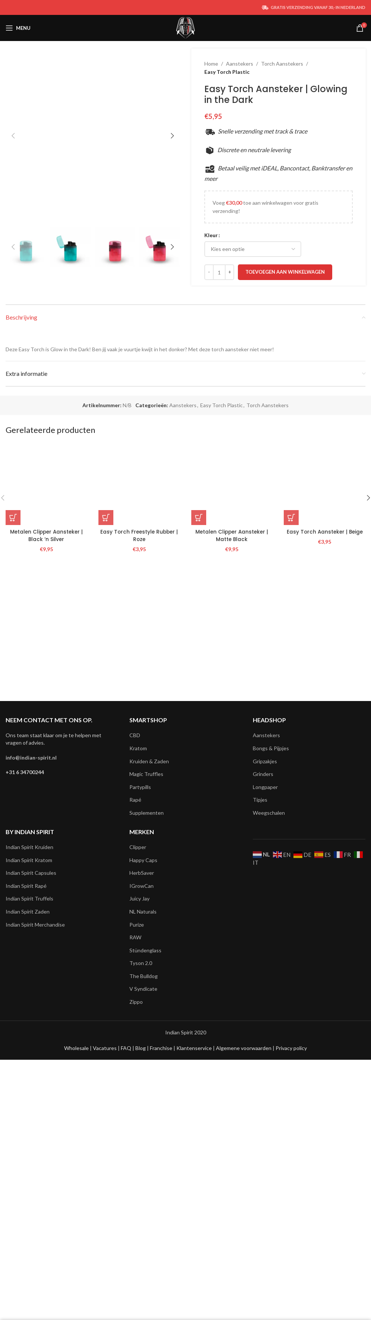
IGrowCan (141, 1110)
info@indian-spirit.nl (31, 982)
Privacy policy (291, 1273)
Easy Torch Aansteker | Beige (324, 898)
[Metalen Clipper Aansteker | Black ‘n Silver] (46, 851)
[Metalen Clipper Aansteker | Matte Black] (232, 851)
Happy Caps (143, 1084)
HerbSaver (141, 1097)
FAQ (126, 1273)
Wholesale (77, 1273)
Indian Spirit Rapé (26, 1110)
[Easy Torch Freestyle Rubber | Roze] (139, 851)
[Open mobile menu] (18, 28)
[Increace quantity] (229, 272)
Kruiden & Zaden (149, 986)
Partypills (140, 1012)
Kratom (138, 973)
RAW (135, 1162)
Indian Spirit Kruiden (29, 1072)
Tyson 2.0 (140, 1188)
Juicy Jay (139, 1123)
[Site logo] (185, 27)
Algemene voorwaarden (243, 1273)
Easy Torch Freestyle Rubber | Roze (139, 902)
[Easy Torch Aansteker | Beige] (324, 851)
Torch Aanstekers (282, 63)
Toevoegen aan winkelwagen (285, 272)
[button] (13, 328)
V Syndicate (143, 1213)
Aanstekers (239, 63)
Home (211, 63)
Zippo (136, 1226)
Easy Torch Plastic (226, 72)
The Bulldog (143, 1201)
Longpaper (265, 1012)
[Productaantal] (219, 272)
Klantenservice (194, 1273)
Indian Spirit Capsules (31, 1097)
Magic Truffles (146, 999)
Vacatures (105, 1273)
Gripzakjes (265, 986)
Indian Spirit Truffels (29, 1123)
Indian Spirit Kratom (29, 1084)
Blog (141, 1273)
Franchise (161, 1273)
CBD (134, 960)
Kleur (211, 235)
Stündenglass (145, 1175)
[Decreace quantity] (209, 272)
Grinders (263, 999)
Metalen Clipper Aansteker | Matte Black (232, 902)
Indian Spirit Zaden (28, 1136)
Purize (136, 1149)
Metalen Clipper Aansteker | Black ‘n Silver (46, 902)
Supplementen (146, 1037)
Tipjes (260, 1024)
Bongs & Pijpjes (271, 973)
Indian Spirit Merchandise (35, 1149)
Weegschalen (269, 1037)
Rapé (135, 1024)
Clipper (137, 1072)
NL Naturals (143, 1136)
